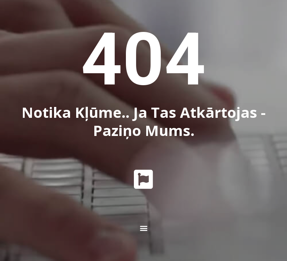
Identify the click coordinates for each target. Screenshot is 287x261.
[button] (143, 228)
